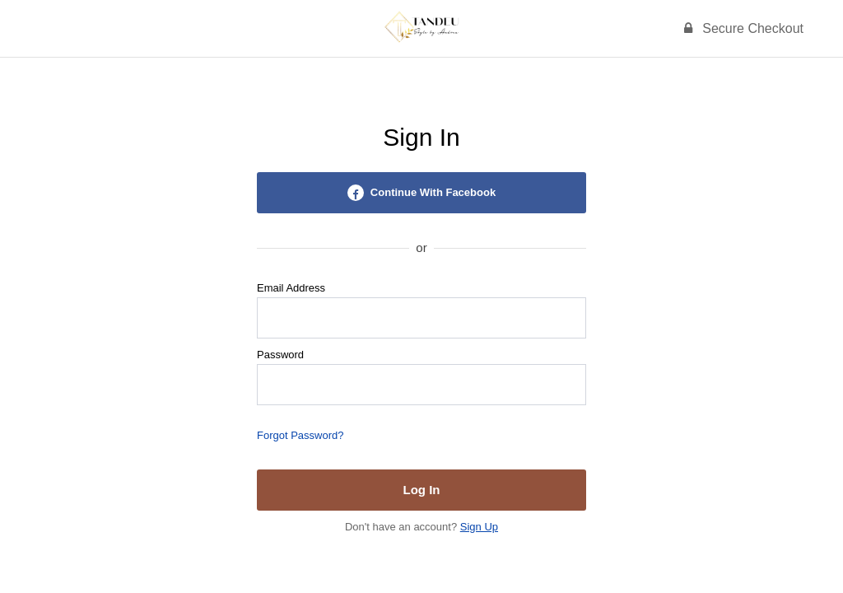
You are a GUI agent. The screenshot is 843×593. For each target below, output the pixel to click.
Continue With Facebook (421, 192)
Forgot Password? (300, 435)
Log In (421, 490)
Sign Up (479, 527)
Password (280, 354)
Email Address (291, 288)
